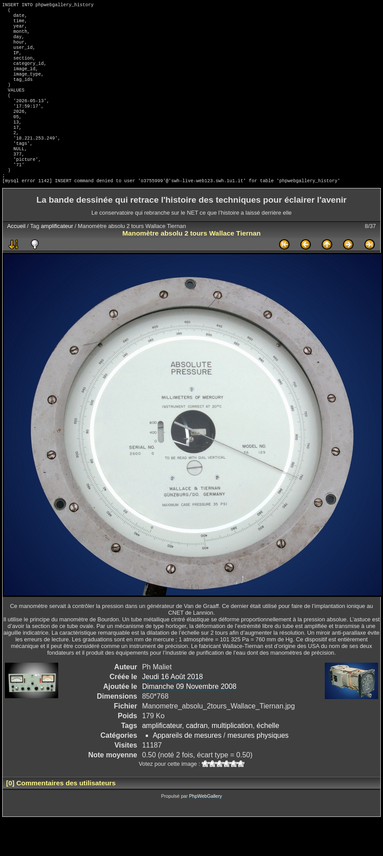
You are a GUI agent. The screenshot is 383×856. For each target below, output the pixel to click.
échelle (268, 756)
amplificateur (57, 256)
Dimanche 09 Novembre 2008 (189, 716)
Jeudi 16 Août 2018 (172, 707)
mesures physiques (258, 765)
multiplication (231, 756)
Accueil (16, 256)
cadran (196, 756)
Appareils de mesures (187, 765)
